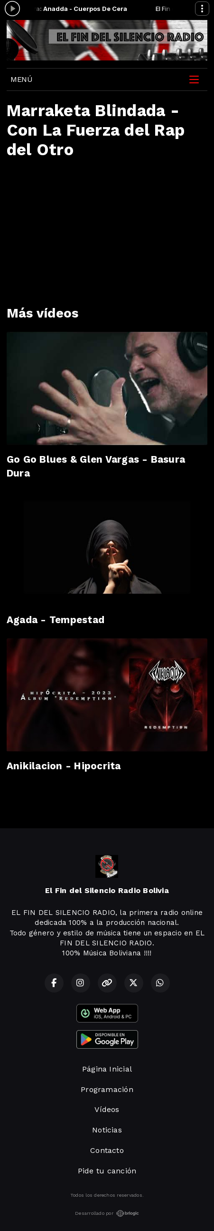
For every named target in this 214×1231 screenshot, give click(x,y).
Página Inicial (107, 1068)
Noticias (107, 1129)
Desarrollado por (107, 1213)
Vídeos (106, 1109)
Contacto (107, 1150)
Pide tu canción (107, 1170)
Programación (107, 1089)
